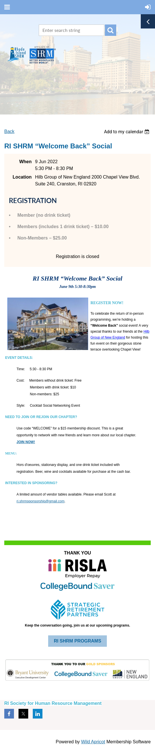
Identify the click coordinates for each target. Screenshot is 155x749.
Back (9, 131)
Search (110, 30)
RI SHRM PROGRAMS (77, 641)
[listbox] (127, 131)
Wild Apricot (93, 741)
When (25, 161)
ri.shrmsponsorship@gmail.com (40, 501)
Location (22, 177)
